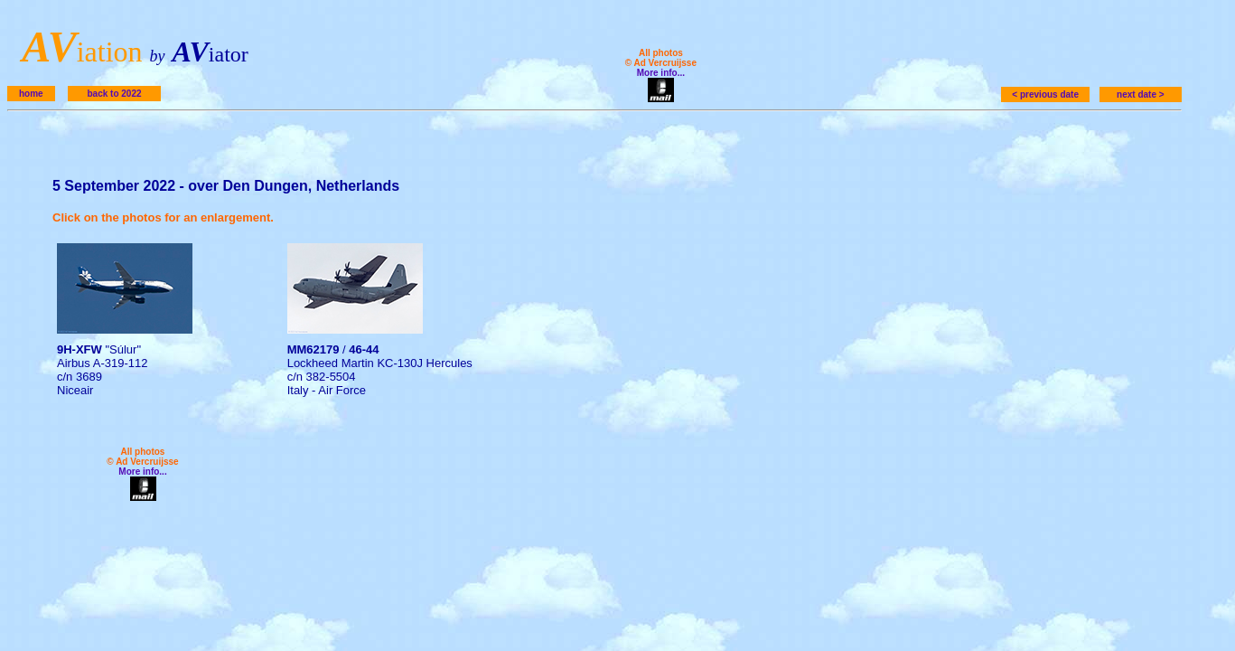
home (31, 94)
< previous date (1045, 94)
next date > (1141, 94)
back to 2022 (114, 94)
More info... (661, 73)
